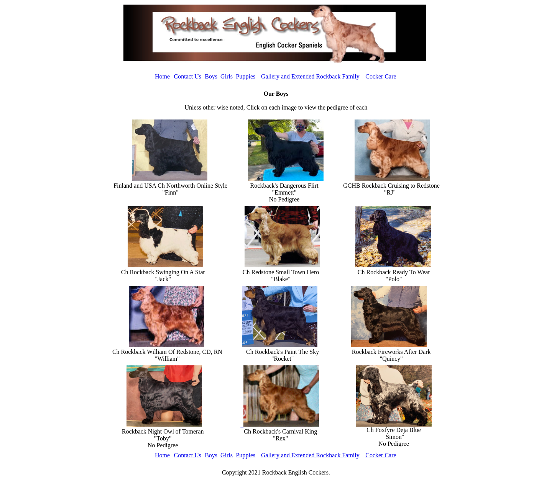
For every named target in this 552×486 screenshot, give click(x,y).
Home (162, 76)
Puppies (246, 76)
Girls (226, 76)
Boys (211, 76)
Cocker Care (380, 76)
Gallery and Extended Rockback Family (310, 76)
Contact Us (188, 76)
